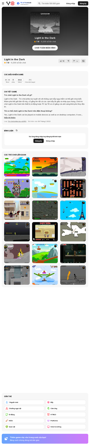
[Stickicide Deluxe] (73, 275)
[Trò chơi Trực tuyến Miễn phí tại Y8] (10, 3)
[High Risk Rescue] (17, 210)
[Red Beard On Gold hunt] (45, 188)
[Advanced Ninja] (73, 231)
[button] (9, 117)
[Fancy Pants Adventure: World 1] (73, 166)
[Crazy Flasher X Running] (17, 231)
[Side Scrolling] (66, 426)
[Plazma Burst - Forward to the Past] (17, 275)
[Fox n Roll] (45, 275)
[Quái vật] (24, 426)
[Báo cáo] (75, 61)
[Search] (39, 3)
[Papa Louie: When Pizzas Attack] (45, 231)
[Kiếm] (24, 420)
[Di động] (24, 414)
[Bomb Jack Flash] (17, 188)
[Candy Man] (17, 166)
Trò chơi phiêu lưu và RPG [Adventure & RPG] (17, 121)
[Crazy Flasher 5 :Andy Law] (73, 253)
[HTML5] (66, 414)
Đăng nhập (70, 3)
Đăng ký (83, 3)
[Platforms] (66, 420)
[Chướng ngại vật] (24, 408)
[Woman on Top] (73, 210)
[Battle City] (73, 188)
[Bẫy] (66, 402)
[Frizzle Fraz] (45, 253)
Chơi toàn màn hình (45, 48)
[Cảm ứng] (66, 408)
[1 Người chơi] (24, 402)
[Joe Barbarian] (45, 166)
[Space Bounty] (45, 210)
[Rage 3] (17, 253)
